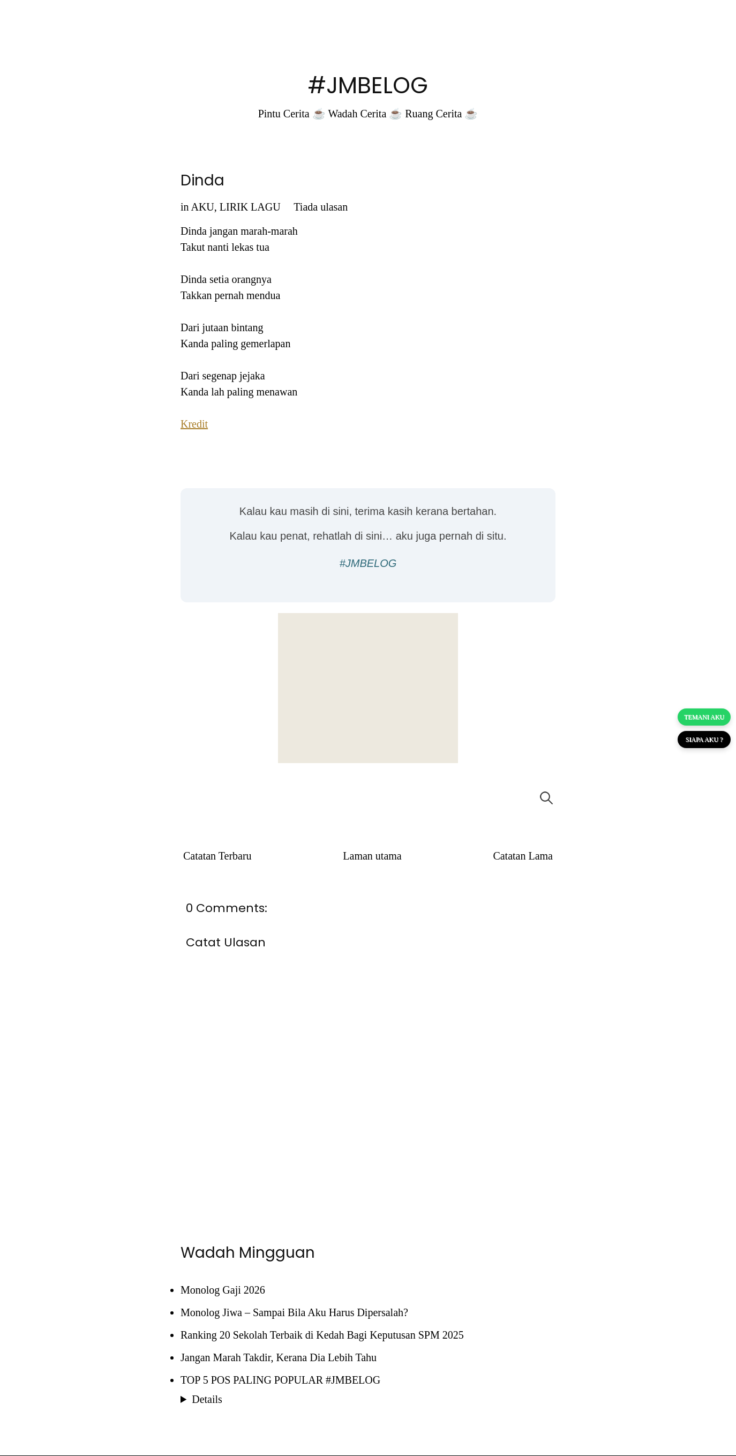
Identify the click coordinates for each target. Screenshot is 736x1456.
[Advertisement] (368, 688)
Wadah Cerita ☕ (365, 114)
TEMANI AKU (704, 717)
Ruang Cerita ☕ (441, 114)
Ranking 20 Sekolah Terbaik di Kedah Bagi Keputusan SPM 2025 (322, 1335)
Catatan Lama (523, 856)
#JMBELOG (368, 85)
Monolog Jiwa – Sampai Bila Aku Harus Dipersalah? (294, 1312)
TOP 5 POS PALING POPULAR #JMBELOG (280, 1380)
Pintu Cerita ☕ (292, 114)
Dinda (202, 180)
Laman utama (372, 856)
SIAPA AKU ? (704, 739)
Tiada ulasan (321, 207)
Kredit (194, 424)
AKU (202, 207)
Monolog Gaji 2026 (223, 1290)
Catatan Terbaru (217, 856)
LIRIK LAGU (250, 207)
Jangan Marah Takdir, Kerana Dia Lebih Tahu (279, 1357)
